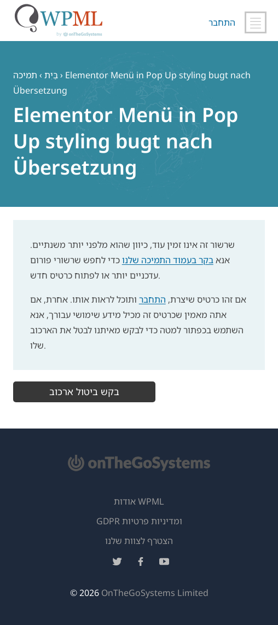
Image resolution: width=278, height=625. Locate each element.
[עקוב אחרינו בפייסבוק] (140, 563)
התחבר (221, 22)
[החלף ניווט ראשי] (256, 22)
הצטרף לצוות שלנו (139, 541)
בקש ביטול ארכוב (84, 391)
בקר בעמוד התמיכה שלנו (167, 260)
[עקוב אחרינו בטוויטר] (117, 563)
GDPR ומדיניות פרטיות (139, 521)
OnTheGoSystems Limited (154, 593)
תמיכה (25, 75)
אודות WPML (139, 501)
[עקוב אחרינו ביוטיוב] (164, 563)
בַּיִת (51, 75)
